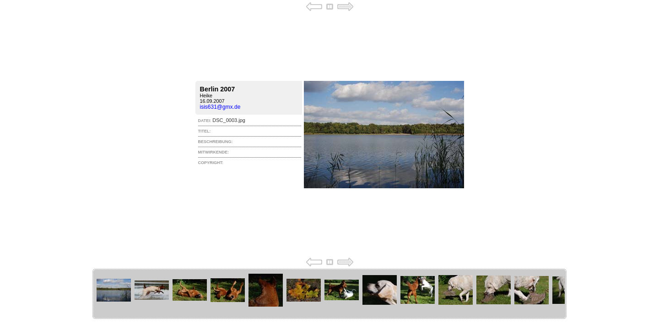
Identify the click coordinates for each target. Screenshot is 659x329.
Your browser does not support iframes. (329, 134)
